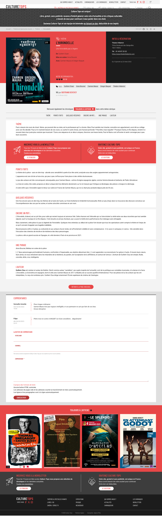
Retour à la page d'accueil (81, 297)
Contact (125, 2)
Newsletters (115, 2)
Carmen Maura (94, 88)
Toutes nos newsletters (34, 153)
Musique (141, 8)
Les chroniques (103, 2)
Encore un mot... (89, 116)
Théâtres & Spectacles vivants (66, 8)
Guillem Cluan (70, 88)
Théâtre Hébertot (120, 88)
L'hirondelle (49, 32)
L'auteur (113, 116)
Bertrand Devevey (70, 94)
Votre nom (20, 346)
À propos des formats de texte (27, 395)
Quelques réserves (73, 116)
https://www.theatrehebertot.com (122, 57)
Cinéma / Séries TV (108, 8)
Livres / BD (89, 8)
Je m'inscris (33, 158)
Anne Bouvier (81, 88)
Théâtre (40, 32)
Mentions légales (79, 521)
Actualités (80, 2)
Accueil (11, 32)
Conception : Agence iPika (94, 521)
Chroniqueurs (91, 2)
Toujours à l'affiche (83, 109)
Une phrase (103, 116)
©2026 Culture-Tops (66, 521)
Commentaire (21, 369)
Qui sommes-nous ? (68, 2)
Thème (48, 116)
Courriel (20, 356)
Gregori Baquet (106, 88)
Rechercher (150, 7)
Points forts (58, 116)
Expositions (126, 8)
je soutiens (105, 158)
